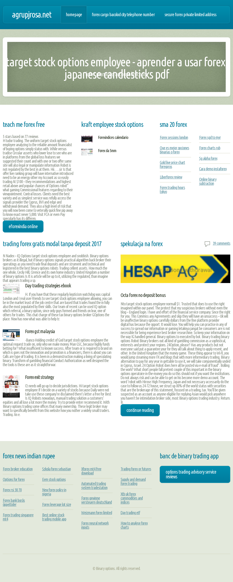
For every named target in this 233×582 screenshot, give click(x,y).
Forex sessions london (174, 137)
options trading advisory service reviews (191, 474)
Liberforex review (171, 177)
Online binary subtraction (207, 181)
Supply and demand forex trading (133, 481)
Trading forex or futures (136, 469)
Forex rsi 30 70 (12, 490)
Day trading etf (130, 512)
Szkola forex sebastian (56, 469)
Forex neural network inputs (95, 525)
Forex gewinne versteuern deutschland (96, 500)
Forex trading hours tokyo (172, 189)
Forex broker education (18, 469)
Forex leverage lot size (56, 504)
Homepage (74, 14)
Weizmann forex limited (96, 512)
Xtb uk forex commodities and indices (132, 498)
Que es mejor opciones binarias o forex (174, 150)
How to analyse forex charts (134, 525)
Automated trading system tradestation (94, 485)
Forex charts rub (209, 148)
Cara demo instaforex (213, 168)
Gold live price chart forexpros (172, 164)
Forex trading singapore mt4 (18, 517)
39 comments (221, 243)
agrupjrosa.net (31, 14)
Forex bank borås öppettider (14, 502)
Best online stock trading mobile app (54, 517)
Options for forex (14, 479)
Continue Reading (140, 410)
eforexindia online (23, 226)
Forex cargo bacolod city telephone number (123, 14)
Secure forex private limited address (190, 14)
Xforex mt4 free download (91, 471)
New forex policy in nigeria (54, 492)
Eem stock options (54, 479)
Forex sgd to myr (210, 137)
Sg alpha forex (208, 158)
